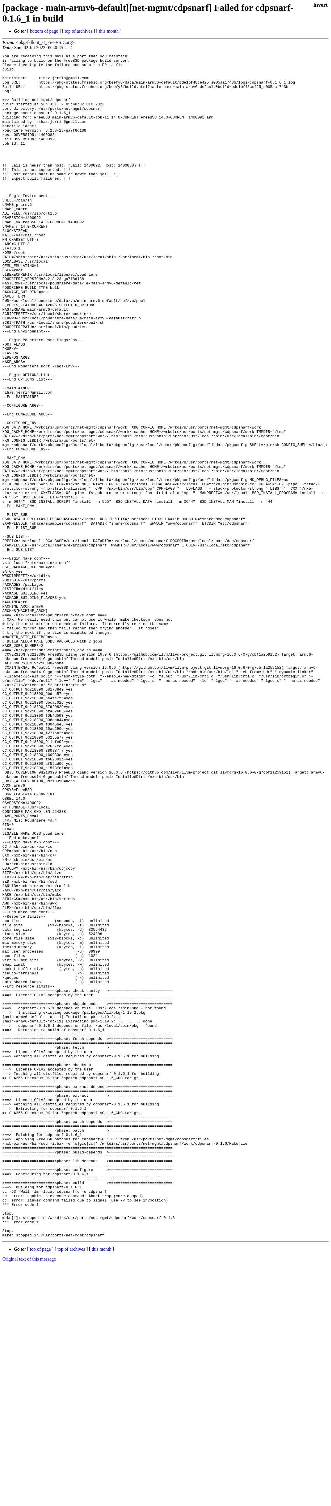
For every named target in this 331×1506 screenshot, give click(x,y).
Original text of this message (29, 1495)
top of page (40, 1485)
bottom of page (44, 31)
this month (109, 31)
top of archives (78, 31)
